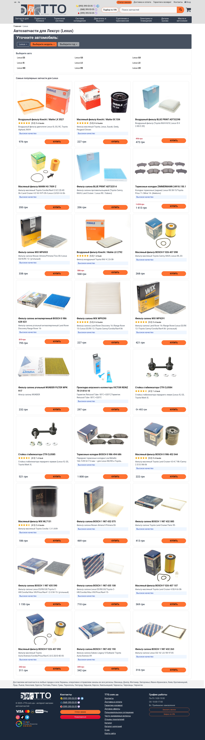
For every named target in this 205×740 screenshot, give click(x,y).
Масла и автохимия (182, 19)
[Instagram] (18, 717)
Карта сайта (110, 733)
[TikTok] (22, 717)
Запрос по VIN (169, 714)
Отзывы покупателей (114, 719)
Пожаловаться (80, 717)
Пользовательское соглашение (119, 712)
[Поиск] (180, 10)
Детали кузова (165, 19)
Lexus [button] (23, 44)
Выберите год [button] (68, 44)
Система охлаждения (80, 19)
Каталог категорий (113, 726)
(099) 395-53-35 (85, 13)
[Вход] (188, 2)
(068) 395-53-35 (85, 9)
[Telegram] (27, 717)
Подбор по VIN (110, 10)
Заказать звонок (169, 710)
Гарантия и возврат (162, 2)
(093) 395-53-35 (84, 6)
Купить (57, 142)
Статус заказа (124, 2)
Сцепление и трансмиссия (122, 19)
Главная (17, 26)
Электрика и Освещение (146, 19)
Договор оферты (112, 709)
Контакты (178, 2)
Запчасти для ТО (21, 19)
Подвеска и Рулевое (40, 19)
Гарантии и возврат (114, 705)
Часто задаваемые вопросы (118, 716)
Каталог (108, 723)
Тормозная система (59, 19)
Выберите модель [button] (44, 44)
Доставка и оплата (142, 2)
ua (15, 2)
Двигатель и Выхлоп (100, 19)
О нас (107, 730)
